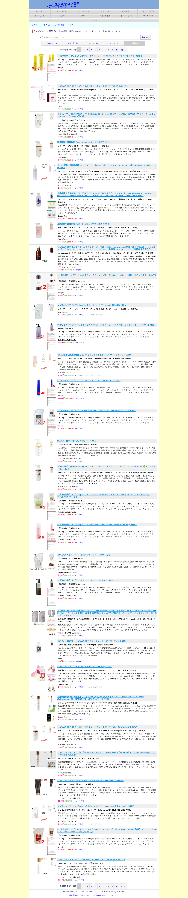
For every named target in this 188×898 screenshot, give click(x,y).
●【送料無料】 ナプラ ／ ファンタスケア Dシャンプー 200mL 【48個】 (89, 380)
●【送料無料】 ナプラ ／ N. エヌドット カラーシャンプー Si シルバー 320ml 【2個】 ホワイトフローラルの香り (106, 276)
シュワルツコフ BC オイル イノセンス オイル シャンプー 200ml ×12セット (90, 780)
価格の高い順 (73, 43)
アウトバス (105, 11)
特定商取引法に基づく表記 (79, 895)
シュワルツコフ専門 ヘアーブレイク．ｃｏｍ (62, 5)
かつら (83, 16)
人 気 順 (114, 43)
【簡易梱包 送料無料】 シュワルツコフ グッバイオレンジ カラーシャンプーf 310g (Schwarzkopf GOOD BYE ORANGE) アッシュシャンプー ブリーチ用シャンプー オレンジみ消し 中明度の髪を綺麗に (105, 194)
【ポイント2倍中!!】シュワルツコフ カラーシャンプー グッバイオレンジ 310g (92, 641)
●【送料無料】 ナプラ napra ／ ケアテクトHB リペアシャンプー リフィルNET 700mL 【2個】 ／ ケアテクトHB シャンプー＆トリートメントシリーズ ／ (107, 830)
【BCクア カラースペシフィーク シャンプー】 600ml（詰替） (84, 555)
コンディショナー (61, 11)
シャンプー (39, 11)
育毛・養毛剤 (105, 16)
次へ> (123, 50)
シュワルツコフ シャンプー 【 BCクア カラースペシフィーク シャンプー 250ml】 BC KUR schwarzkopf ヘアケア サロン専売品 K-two (107, 753)
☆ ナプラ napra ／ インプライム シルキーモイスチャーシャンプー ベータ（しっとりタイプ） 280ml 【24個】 (106, 325)
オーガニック (148, 16)
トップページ (35, 25)
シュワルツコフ (58, 25)
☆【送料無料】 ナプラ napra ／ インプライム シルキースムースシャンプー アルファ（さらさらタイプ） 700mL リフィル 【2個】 (103, 495)
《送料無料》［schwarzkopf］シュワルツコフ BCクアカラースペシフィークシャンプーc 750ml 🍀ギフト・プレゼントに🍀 (106, 467)
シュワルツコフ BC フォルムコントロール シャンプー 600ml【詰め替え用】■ (91, 305)
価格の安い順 (52, 43)
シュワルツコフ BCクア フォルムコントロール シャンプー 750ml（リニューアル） (94, 86)
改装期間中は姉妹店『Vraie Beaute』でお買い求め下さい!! (83, 142)
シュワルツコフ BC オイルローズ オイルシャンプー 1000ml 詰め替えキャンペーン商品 (95, 806)
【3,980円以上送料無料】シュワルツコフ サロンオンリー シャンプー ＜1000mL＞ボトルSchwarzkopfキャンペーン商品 (106, 166)
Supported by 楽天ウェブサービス (106, 895)
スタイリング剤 (148, 11)
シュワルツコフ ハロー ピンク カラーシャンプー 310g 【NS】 (84, 666)
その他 (94, 20)
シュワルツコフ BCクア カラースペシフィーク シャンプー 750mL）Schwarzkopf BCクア (97, 727)
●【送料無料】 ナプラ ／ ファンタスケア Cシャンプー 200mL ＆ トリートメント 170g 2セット (100, 56)
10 (117, 50)
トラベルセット (127, 16)
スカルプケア (127, 11)
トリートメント (83, 11)
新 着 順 (93, 43)
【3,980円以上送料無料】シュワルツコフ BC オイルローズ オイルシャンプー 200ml (94, 355)
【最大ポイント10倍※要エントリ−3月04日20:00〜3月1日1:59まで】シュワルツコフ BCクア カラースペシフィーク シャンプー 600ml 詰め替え (106, 115)
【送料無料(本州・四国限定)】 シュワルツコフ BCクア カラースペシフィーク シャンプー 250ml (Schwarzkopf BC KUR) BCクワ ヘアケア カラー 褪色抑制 (100, 698)
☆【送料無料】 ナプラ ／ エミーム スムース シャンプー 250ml (85, 580)
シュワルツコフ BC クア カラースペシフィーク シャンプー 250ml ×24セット (91, 859)
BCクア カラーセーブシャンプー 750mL (76, 441)
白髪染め (61, 16)
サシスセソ (46, 25)
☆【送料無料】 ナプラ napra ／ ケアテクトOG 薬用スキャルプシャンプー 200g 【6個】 (97, 524)
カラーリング (39, 16)
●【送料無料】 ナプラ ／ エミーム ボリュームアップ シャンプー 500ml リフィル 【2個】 (96, 410)
